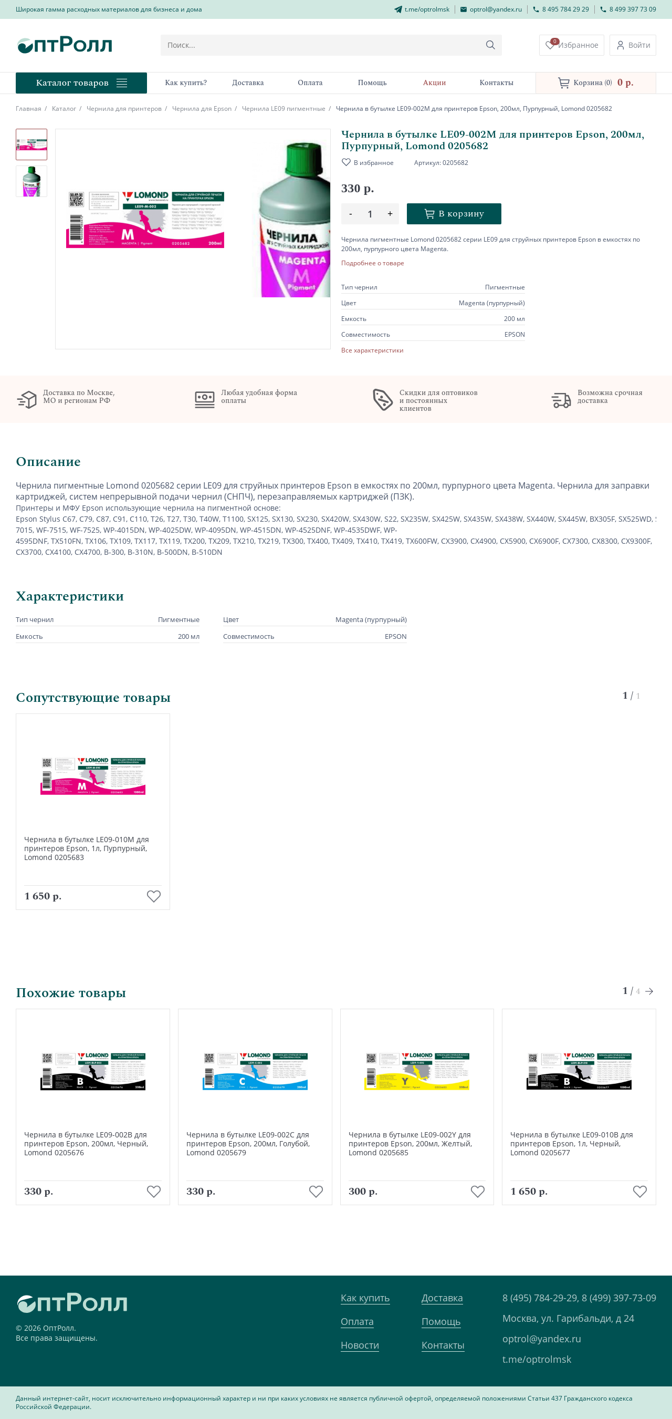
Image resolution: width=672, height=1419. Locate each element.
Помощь (441, 1321)
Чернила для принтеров (124, 108)
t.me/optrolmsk (536, 1359)
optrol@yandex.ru (541, 1338)
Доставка (442, 1297)
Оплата (357, 1321)
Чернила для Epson (202, 108)
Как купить (365, 1297)
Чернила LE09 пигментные (284, 108)
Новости (360, 1345)
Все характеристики (372, 350)
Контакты (443, 1345)
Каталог (64, 108)
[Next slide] (649, 1006)
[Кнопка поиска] (495, 45)
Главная (28, 108)
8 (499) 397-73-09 (619, 1297)
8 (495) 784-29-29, (540, 1297)
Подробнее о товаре (372, 263)
